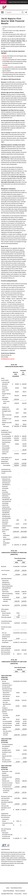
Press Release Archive (16, 888)
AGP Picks (3, 2)
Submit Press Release (8, 890)
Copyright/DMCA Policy (7, 893)
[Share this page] (26, 12)
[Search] (13, 12)
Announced (5, 59)
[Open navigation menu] (2, 12)
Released (4, 56)
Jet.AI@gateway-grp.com (7, 358)
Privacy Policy (18, 893)
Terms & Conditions (20, 890)
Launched (5, 67)
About (7, 888)
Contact (25, 893)
